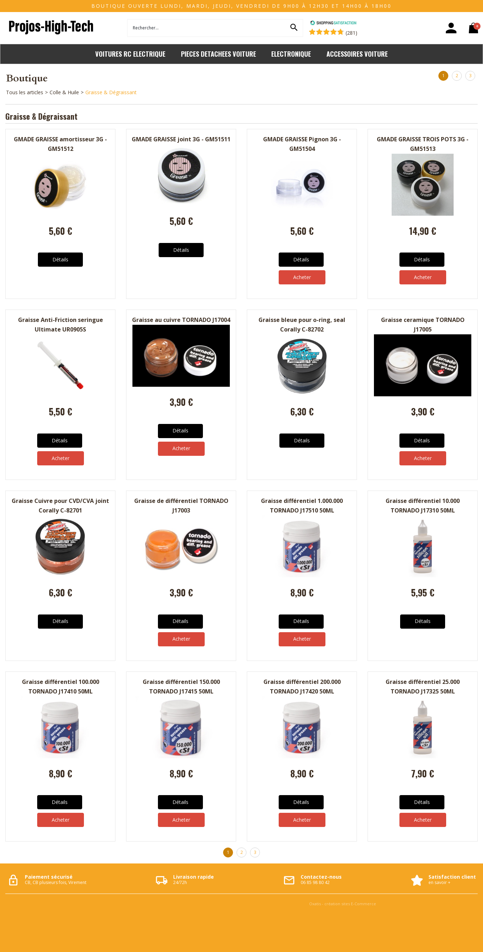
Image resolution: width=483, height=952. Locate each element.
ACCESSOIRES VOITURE (357, 53)
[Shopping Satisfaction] (333, 23)
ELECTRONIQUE (291, 53)
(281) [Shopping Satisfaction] (351, 32)
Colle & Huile (64, 92)
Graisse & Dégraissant (111, 92)
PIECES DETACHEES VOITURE (218, 53)
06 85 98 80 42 (315, 882)
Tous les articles (24, 92)
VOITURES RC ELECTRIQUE (130, 53)
